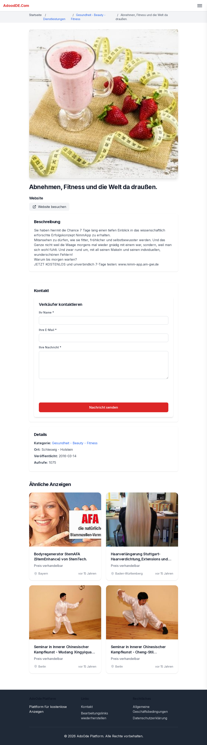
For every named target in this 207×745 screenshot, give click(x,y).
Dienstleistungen (54, 19)
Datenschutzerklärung (150, 718)
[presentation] (69, 391)
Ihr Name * (46, 312)
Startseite (35, 15)
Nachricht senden (103, 407)
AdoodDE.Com (16, 5)
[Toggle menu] (200, 6)
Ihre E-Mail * (48, 330)
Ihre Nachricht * (50, 347)
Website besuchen (49, 207)
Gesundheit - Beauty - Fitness (75, 443)
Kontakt (87, 707)
